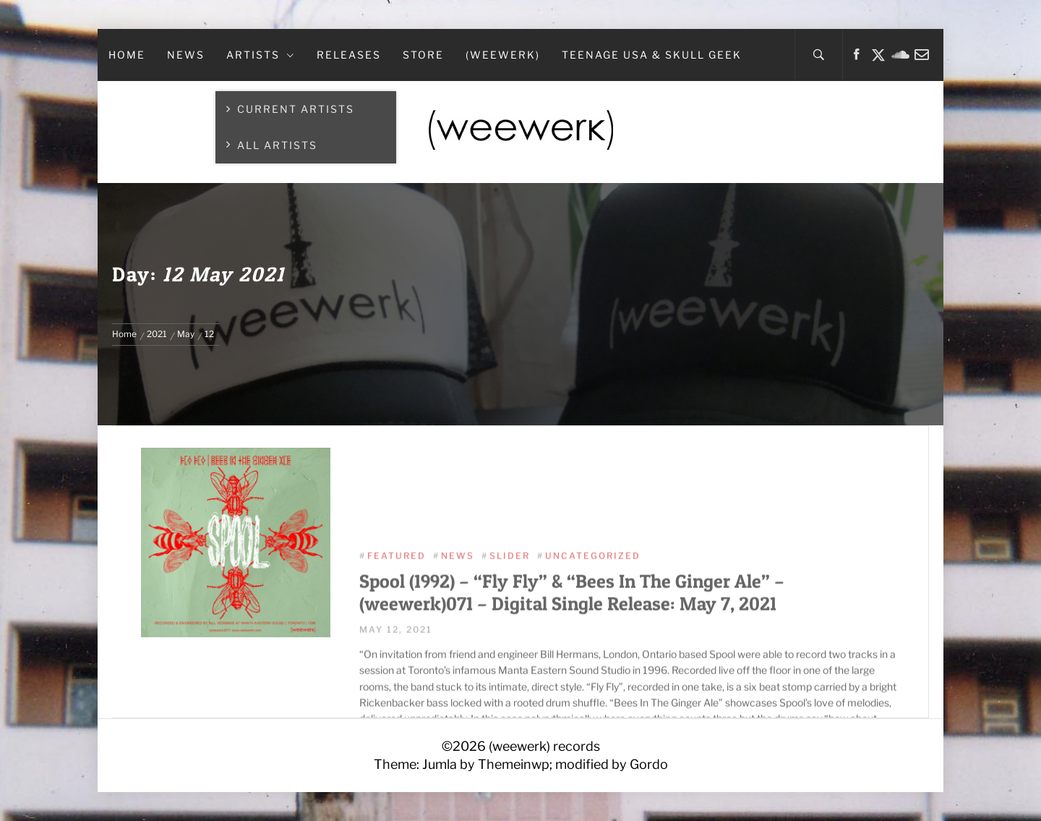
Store (423, 54)
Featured (396, 615)
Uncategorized (593, 615)
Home (126, 54)
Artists (260, 54)
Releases (349, 54)
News (186, 54)
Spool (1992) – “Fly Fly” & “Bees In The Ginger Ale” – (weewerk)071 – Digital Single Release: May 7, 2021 (571, 651)
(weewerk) (503, 54)
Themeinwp (513, 764)
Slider (509, 615)
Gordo (649, 764)
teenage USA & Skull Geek (652, 54)
